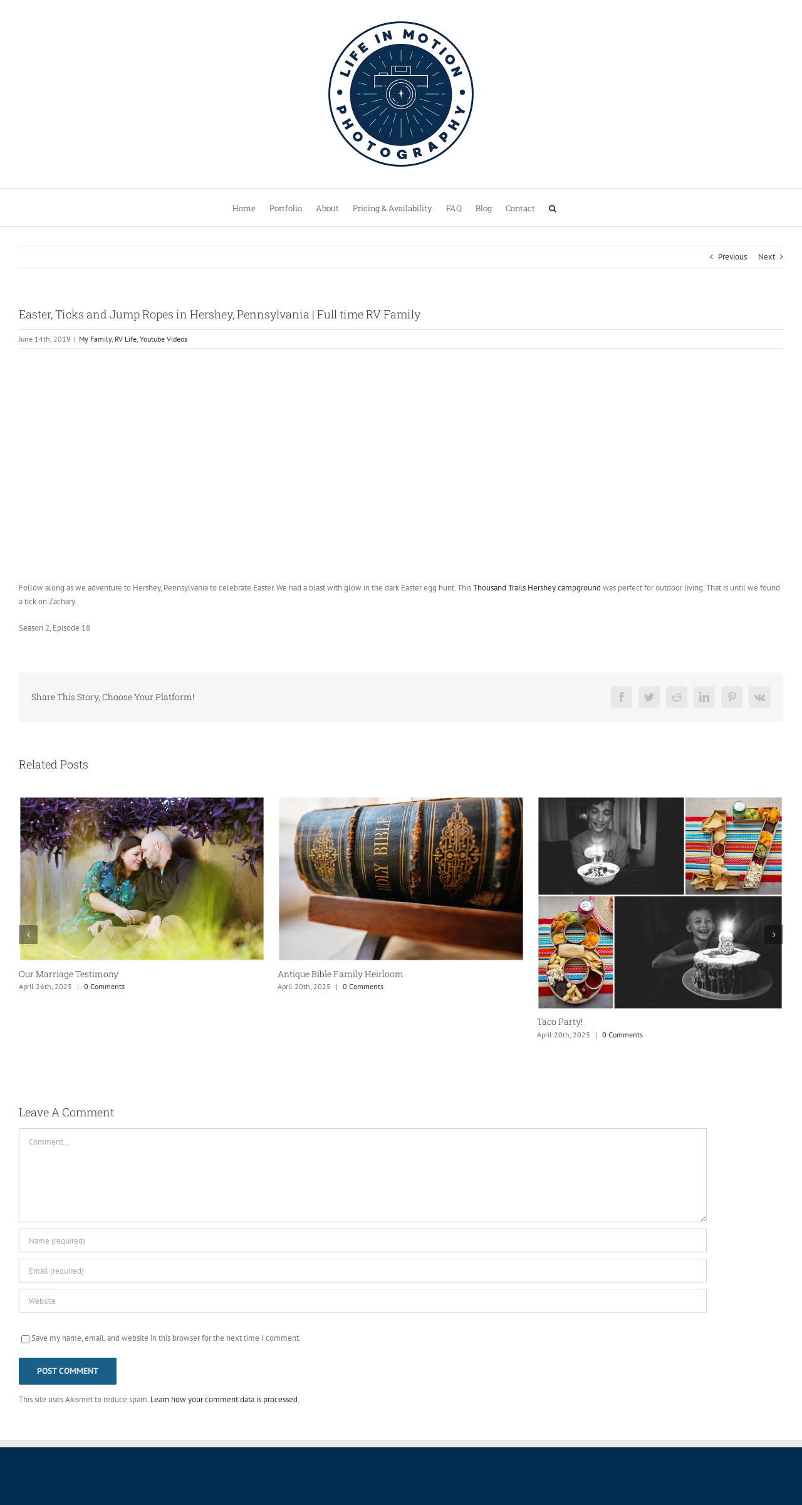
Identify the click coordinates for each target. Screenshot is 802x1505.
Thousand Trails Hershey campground (537, 587)
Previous (732, 256)
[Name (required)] (363, 1240)
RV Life (126, 338)
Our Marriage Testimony (68, 974)
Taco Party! (560, 1021)
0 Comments (104, 986)
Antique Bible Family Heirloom (341, 974)
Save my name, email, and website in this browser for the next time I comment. (166, 1338)
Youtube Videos (163, 338)
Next (766, 256)
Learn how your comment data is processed (224, 1399)
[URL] (363, 1301)
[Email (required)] (363, 1270)
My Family (95, 338)
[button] (552, 207)
